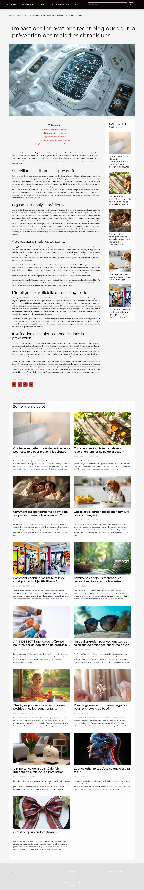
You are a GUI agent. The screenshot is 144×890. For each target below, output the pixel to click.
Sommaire (56, 125)
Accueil (12, 15)
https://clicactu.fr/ (50, 231)
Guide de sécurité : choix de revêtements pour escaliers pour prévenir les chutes (119, 161)
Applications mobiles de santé (55, 136)
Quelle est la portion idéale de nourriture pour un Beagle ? (119, 277)
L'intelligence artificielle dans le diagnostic (55, 140)
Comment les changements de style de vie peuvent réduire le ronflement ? (119, 239)
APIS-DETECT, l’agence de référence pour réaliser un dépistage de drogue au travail (41, 645)
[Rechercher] (108, 4)
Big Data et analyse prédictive (55, 133)
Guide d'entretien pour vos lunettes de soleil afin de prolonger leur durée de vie (101, 643)
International (29, 4)
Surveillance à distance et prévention (55, 129)
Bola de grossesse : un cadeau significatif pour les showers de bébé (102, 706)
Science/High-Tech (60, 4)
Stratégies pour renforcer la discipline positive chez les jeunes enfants (39, 706)
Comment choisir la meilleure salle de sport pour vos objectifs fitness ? (119, 313)
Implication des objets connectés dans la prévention (55, 143)
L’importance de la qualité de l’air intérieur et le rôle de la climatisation (38, 770)
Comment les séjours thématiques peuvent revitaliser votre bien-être (97, 579)
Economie (11, 4)
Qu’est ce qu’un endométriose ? (35, 832)
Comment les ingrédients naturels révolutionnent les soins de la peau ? (120, 200)
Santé (43, 4)
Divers (77, 4)
